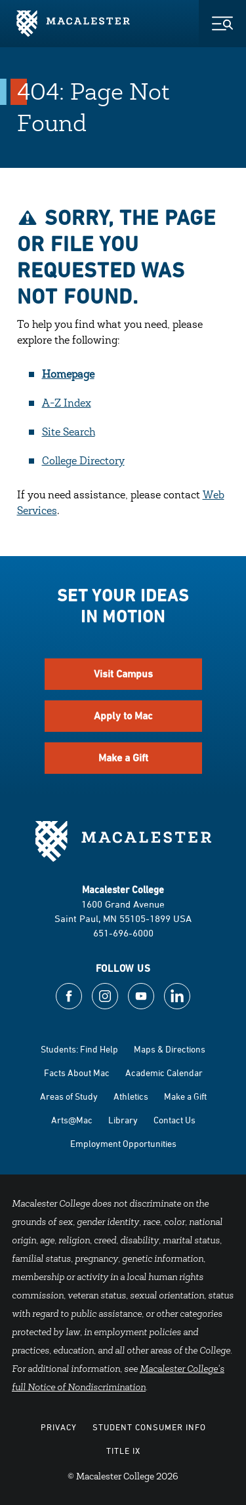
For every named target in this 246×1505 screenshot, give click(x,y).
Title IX (123, 1450)
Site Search (68, 433)
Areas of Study (69, 1096)
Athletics (130, 1096)
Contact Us (174, 1119)
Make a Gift (123, 758)
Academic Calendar (164, 1072)
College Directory (83, 461)
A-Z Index (66, 404)
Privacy (59, 1427)
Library (123, 1119)
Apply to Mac (123, 716)
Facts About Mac (77, 1072)
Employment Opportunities (123, 1143)
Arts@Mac (71, 1119)
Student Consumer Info (149, 1427)
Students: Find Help (79, 1048)
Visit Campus (123, 674)
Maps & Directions (169, 1048)
